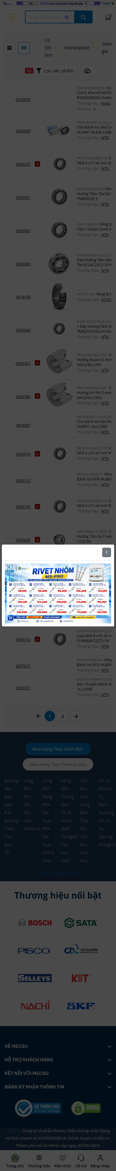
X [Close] (107, 552)
